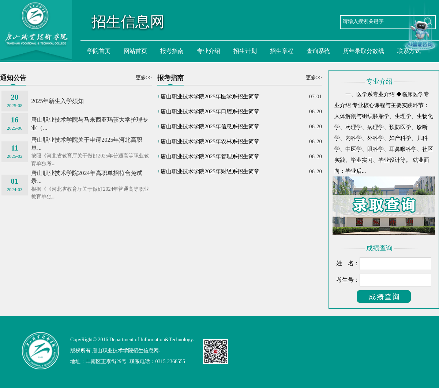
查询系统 (318, 51)
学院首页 (98, 51)
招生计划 (245, 51)
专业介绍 (208, 51)
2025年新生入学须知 (57, 101)
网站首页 (135, 51)
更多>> (144, 77)
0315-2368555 (170, 361)
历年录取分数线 (363, 51)
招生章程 (281, 51)
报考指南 (172, 51)
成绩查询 (379, 248)
